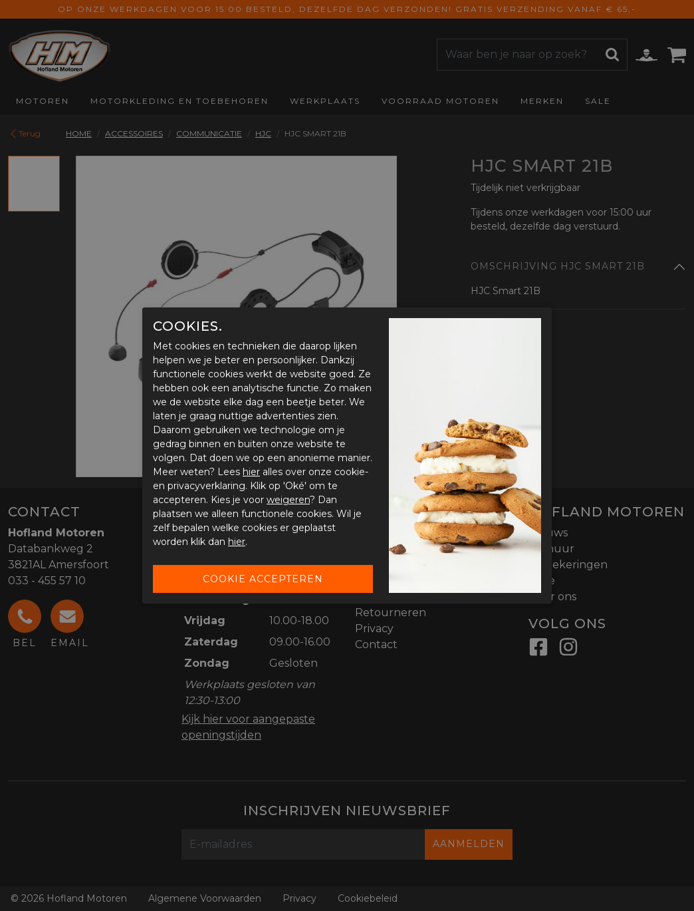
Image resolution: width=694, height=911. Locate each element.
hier (251, 472)
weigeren (288, 500)
